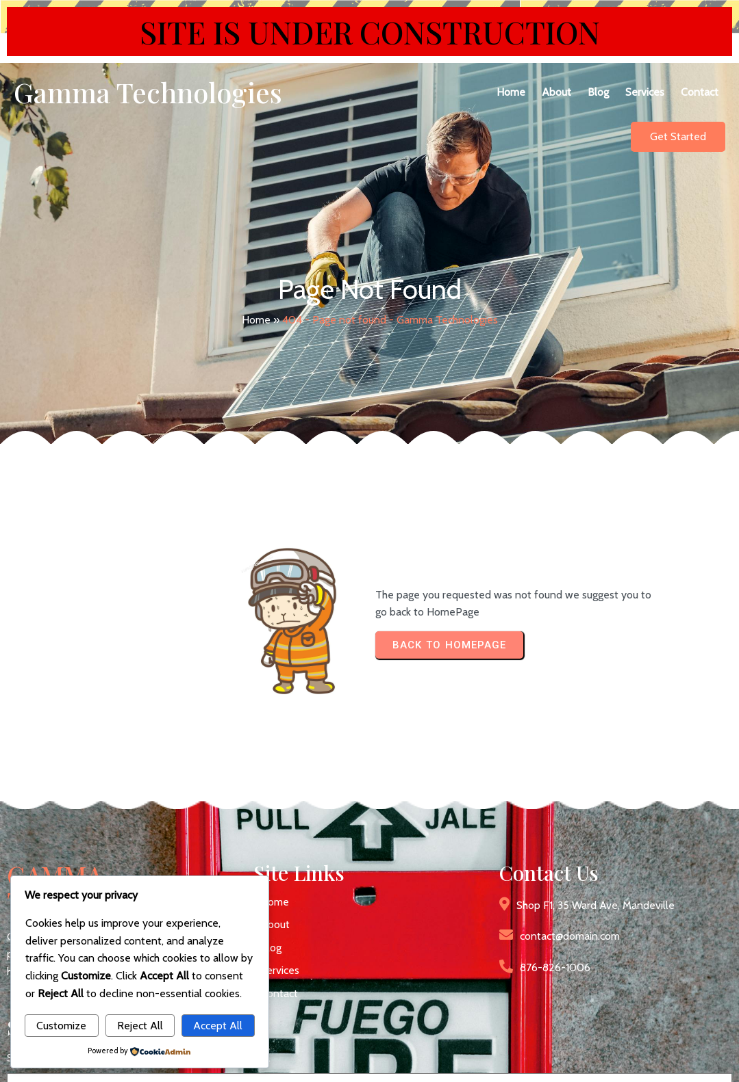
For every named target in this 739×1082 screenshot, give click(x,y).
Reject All (140, 1025)
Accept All (217, 1025)
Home (256, 299)
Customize (61, 1025)
